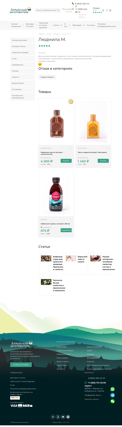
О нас (14, 59)
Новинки (90, 362)
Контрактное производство (18, 96)
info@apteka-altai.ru (93, 395)
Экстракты (61, 369)
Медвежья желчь (63, 354)
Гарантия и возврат (20, 52)
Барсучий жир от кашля (82, 262)
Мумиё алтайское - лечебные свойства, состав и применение (109, 266)
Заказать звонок (82, 16)
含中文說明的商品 (93, 358)
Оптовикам (17, 89)
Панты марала (62, 358)
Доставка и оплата (17, 378)
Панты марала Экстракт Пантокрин (92, 152)
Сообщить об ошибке (20, 364)
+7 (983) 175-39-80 (97, 383)
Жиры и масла (62, 362)
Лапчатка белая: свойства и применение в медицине (59, 289)
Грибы (89, 351)
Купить (66, 161)
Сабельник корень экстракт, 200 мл (55, 224)
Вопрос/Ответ (18, 83)
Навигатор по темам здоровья (22, 381)
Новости (15, 77)
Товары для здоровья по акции (99, 369)
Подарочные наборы (65, 351)
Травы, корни (62, 365)
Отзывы (96, 8)
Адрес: (88, 386)
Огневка (90, 354)
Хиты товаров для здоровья (98, 365)
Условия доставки (19, 40)
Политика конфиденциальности (23, 389)
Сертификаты (17, 65)
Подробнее (66, 230)
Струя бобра (62, 347)
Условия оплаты (18, 46)
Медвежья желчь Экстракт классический (52, 153)
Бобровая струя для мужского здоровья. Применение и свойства (59, 265)
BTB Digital (66, 422)
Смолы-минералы (94, 347)
